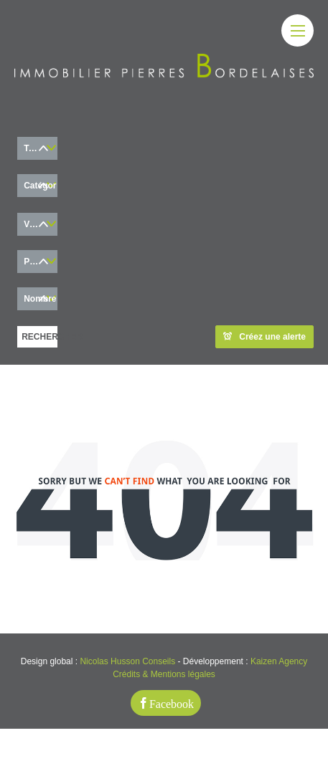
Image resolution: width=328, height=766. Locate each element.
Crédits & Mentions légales (164, 674)
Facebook (171, 703)
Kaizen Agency (278, 661)
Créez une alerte (264, 337)
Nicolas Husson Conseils (127, 661)
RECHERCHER (39, 337)
